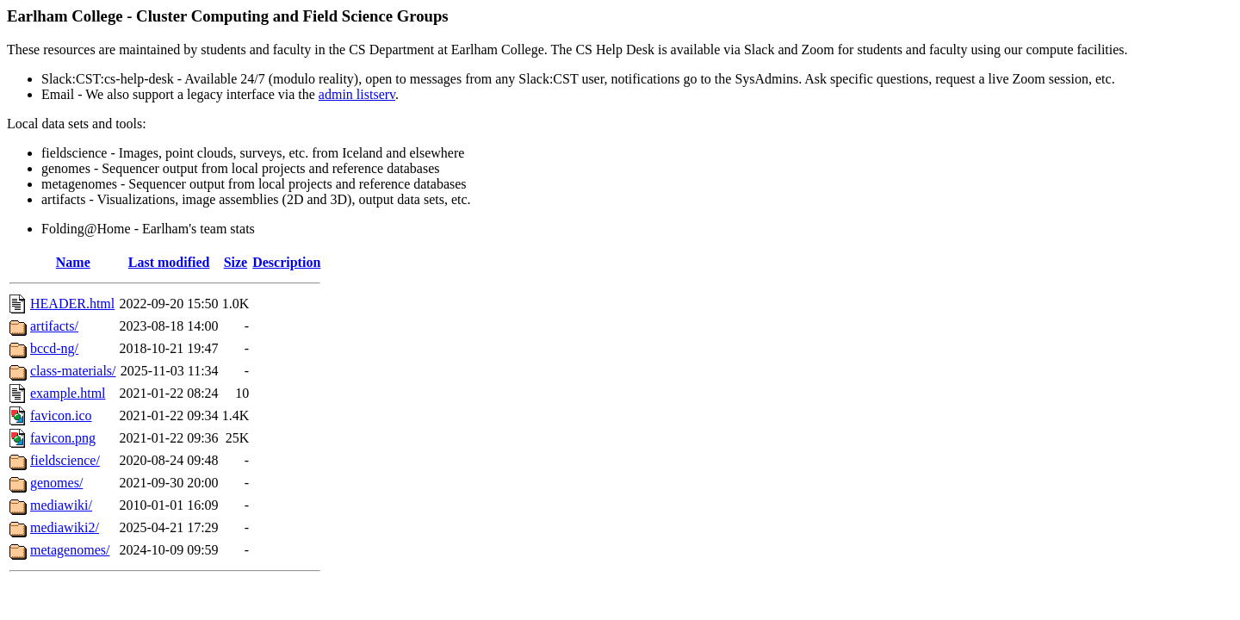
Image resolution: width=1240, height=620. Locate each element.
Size (236, 262)
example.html (68, 393)
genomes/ (56, 482)
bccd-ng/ (54, 348)
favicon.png (63, 438)
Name (73, 262)
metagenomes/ (69, 549)
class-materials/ (73, 370)
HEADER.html (72, 303)
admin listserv (357, 94)
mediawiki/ (61, 505)
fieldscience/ (65, 460)
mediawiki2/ (64, 527)
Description (286, 262)
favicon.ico (61, 415)
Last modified (169, 262)
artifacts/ (54, 326)
